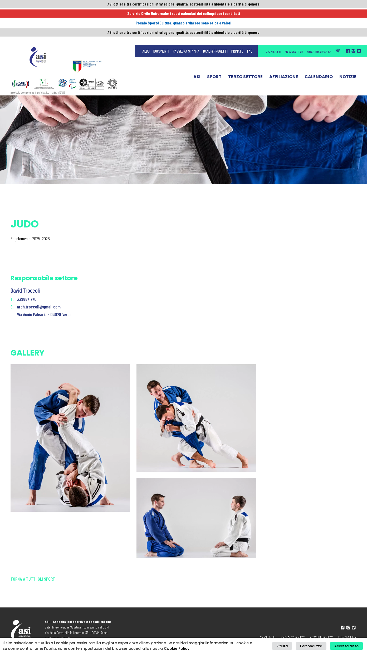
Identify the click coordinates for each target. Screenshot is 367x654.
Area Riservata (319, 16)
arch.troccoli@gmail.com (39, 307)
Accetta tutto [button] (348, 645)
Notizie (347, 42)
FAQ (249, 15)
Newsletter (294, 16)
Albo (146, 15)
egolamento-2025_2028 (31, 238)
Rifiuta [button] (289, 645)
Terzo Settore (245, 42)
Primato (237, 15)
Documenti (161, 15)
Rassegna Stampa (186, 15)
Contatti (273, 16)
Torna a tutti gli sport (33, 583)
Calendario (319, 42)
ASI (196, 42)
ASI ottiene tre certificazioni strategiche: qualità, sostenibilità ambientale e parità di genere (184, 4)
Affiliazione (283, 42)
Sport (214, 42)
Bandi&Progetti (215, 15)
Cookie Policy (176, 648)
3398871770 (27, 299)
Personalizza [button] (315, 645)
